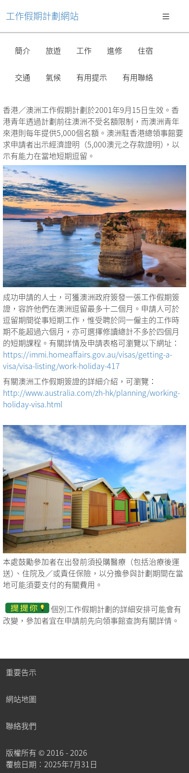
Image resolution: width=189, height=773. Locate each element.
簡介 (22, 50)
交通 (22, 77)
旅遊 (53, 50)
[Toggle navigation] (166, 16)
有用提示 (91, 77)
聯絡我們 (21, 725)
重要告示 (21, 672)
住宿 (145, 50)
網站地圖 (21, 699)
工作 (84, 50)
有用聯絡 (137, 77)
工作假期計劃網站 (42, 15)
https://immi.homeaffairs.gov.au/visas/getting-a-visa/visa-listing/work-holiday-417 (87, 359)
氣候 (53, 77)
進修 (114, 50)
